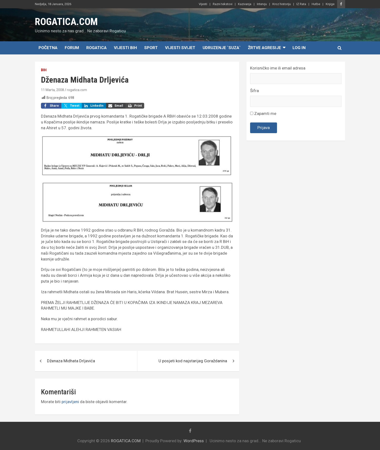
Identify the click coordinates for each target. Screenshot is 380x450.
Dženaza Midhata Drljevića (71, 360)
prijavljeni (70, 401)
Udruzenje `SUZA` (222, 47)
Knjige (330, 4)
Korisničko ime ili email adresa (277, 68)
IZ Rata (301, 4)
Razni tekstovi (222, 4)
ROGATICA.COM (66, 21)
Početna (48, 47)
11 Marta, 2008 (52, 90)
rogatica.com (77, 90)
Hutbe (316, 4)
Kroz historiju (281, 4)
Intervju (262, 4)
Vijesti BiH (125, 47)
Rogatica (96, 47)
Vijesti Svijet (180, 47)
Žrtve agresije (264, 47)
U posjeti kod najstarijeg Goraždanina (192, 360)
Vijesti (203, 4)
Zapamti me (263, 113)
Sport (151, 47)
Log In (299, 47)
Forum (72, 47)
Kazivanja (244, 4)
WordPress (193, 440)
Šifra (254, 90)
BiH (44, 70)
